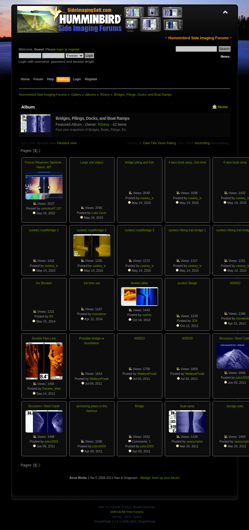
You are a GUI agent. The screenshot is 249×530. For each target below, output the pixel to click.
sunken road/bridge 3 (139, 230)
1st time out (92, 283)
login (60, 49)
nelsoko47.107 (51, 208)
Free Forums (134, 511)
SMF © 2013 (122, 507)
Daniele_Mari (51, 388)
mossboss (99, 314)
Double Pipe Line (44, 338)
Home (223, 107)
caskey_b (147, 198)
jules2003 (51, 441)
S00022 (139, 338)
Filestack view (67, 143)
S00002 (235, 283)
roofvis (146, 315)
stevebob (242, 318)
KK (51, 316)
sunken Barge (187, 283)
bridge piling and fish (139, 162)
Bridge (139, 406)
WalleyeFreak (99, 378)
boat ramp (187, 406)
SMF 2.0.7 (105, 507)
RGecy (103, 124)
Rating (171, 143)
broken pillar (139, 283)
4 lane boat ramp (235, 162)
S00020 (187, 338)
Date (146, 143)
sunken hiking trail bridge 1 (187, 230)
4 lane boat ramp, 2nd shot (187, 162)
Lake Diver (99, 213)
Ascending (202, 143)
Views (162, 143)
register (74, 49)
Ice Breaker (44, 283)
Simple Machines (144, 507)
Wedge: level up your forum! (160, 477)
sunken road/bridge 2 (92, 230)
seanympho (195, 441)
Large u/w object (91, 162)
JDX (195, 321)
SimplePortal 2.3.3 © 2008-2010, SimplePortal (124, 521)
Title (154, 143)
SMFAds (115, 511)
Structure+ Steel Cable (44, 406)
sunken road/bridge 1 (44, 230)
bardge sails (234, 406)
